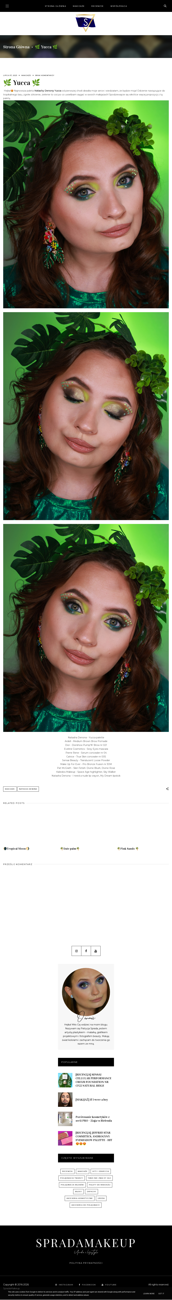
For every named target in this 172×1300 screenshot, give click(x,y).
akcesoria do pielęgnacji (85, 1206)
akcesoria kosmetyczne (79, 1199)
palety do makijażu (100, 1185)
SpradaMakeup (86, 1243)
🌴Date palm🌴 (70, 849)
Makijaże (79, 6)
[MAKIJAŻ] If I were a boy (92, 1100)
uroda (101, 1199)
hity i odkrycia (100, 1172)
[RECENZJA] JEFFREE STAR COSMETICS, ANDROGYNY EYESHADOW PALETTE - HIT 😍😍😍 (94, 1139)
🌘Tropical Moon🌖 (16, 849)
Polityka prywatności (86, 1263)
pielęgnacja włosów (72, 1185)
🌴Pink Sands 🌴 (128, 849)
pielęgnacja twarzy (71, 1179)
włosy (78, 1192)
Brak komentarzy (44, 75)
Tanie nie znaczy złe (99, 1179)
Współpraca (118, 6)
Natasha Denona (28, 789)
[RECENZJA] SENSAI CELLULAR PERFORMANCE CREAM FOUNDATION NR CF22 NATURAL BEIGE (93, 1080)
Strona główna (55, 6)
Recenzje (97, 6)
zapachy (91, 1192)
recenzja (67, 1172)
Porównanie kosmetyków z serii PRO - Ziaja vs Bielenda (94, 1119)
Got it (161, 1294)
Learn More (149, 1294)
